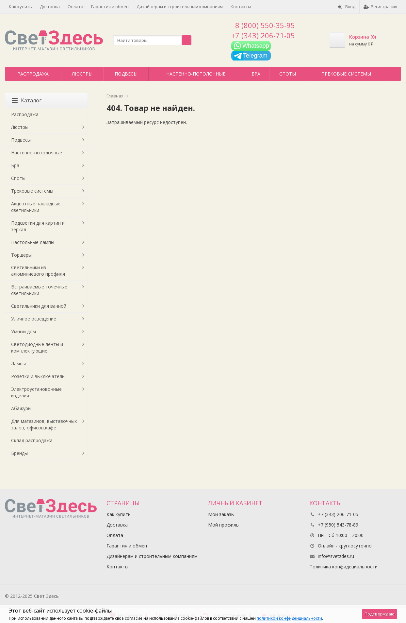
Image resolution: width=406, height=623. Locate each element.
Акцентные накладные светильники (35, 206)
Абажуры (21, 408)
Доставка (50, 6)
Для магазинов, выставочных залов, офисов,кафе (44, 424)
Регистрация (380, 6)
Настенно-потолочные (195, 74)
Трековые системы (346, 74)
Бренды (19, 453)
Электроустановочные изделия (36, 392)
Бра (256, 74)
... (394, 74)
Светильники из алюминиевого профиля (38, 270)
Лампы (18, 363)
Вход (346, 6)
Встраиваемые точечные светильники (39, 290)
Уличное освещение (33, 319)
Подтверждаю (380, 614)
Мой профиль (223, 525)
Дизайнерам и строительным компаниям (180, 6)
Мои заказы (221, 514)
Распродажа (33, 74)
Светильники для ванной (38, 306)
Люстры (82, 74)
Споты (287, 74)
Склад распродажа (32, 440)
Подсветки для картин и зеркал (38, 226)
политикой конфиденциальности (289, 618)
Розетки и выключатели (38, 376)
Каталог (26, 100)
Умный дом (23, 331)
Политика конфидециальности (343, 566)
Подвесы (126, 74)
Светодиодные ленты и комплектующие (37, 347)
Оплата (75, 6)
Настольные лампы (32, 242)
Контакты (241, 6)
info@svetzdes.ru (336, 556)
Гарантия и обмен (110, 6)
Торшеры (21, 255)
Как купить (20, 6)
